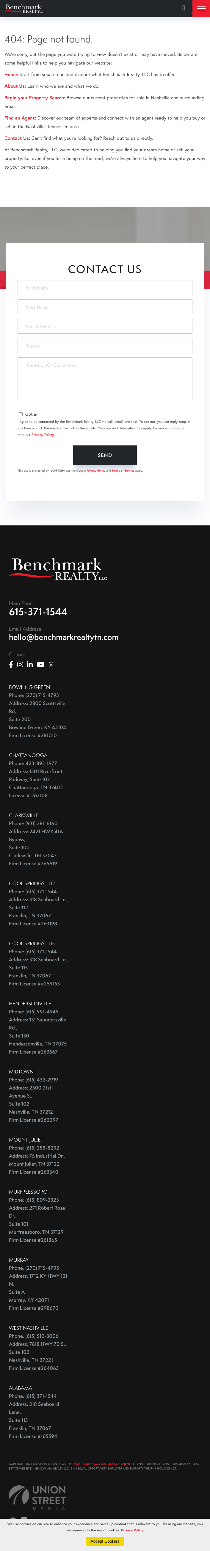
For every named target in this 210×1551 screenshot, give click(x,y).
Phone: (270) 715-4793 (34, 695)
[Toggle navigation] (201, 8)
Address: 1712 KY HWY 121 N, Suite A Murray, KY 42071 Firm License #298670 (38, 1292)
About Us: (15, 86)
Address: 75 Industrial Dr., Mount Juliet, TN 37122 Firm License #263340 (37, 1164)
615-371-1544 (38, 611)
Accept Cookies (104, 1541)
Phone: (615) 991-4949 (34, 1011)
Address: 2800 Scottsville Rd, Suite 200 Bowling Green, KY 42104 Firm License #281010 (37, 719)
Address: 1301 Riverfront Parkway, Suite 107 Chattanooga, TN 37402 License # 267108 (36, 783)
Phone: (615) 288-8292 (34, 1148)
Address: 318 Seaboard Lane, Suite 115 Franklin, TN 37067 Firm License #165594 (34, 1420)
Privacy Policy (43, 435)
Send (105, 455)
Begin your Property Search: (34, 98)
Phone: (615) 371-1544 (33, 891)
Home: (11, 74)
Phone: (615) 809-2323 (34, 1200)
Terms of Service (123, 470)
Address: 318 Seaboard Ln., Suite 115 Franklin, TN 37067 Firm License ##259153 (38, 971)
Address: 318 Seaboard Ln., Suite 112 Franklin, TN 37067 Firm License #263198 (38, 911)
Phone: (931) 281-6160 (33, 823)
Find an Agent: (20, 118)
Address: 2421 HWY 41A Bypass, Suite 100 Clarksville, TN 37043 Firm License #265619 (36, 847)
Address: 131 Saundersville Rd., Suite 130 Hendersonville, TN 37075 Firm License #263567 (38, 1035)
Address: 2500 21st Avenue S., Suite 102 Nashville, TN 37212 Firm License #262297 (33, 1103)
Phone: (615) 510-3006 (34, 1336)
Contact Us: (17, 138)
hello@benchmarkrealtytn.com (64, 637)
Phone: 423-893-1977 (33, 763)
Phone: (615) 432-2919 (33, 1079)
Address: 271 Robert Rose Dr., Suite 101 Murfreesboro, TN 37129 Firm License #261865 (37, 1224)
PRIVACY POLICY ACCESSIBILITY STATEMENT (99, 1464)
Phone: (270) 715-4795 (34, 1268)
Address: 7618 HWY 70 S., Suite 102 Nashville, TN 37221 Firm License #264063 (37, 1356)
